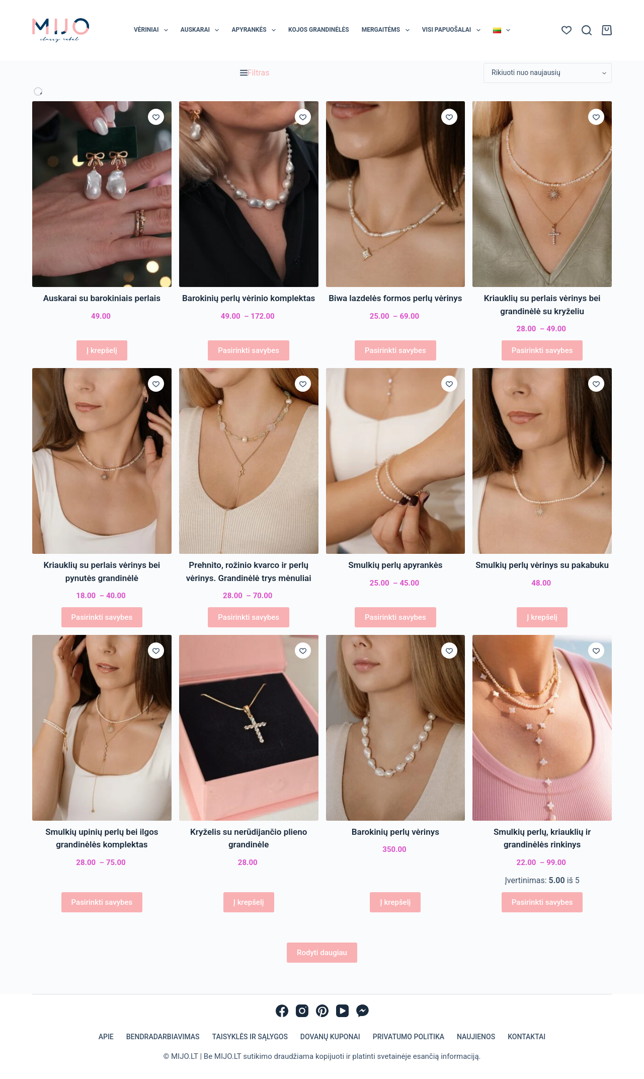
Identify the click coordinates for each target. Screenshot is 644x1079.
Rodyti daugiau (322, 952)
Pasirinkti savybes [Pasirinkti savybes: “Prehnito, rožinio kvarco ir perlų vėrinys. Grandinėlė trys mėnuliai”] (248, 617)
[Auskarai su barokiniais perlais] (102, 194)
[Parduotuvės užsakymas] (548, 73)
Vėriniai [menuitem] (153, 30)
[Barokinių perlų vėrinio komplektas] (248, 194)
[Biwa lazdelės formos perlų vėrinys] (395, 194)
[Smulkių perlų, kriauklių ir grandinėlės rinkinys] (542, 728)
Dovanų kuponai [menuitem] (330, 1037)
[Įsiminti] (156, 117)
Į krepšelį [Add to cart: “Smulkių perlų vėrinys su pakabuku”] (542, 617)
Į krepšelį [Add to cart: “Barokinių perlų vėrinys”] (395, 902)
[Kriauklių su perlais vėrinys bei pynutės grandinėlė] (102, 461)
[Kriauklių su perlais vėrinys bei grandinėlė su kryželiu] (542, 194)
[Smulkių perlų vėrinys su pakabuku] (542, 461)
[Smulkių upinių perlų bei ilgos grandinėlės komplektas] (102, 728)
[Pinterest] (322, 1010)
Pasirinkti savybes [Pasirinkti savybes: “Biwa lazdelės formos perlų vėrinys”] (395, 350)
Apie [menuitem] (106, 1037)
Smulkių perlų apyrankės (395, 565)
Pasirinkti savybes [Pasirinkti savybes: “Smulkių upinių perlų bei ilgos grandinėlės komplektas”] (102, 902)
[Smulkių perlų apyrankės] (395, 461)
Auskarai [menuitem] (202, 30)
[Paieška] (587, 30)
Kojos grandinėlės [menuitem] (318, 29)
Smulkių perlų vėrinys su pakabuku (542, 565)
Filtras (255, 73)
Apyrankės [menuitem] (255, 30)
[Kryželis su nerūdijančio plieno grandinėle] (248, 728)
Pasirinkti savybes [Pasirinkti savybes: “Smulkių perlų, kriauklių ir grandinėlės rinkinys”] (542, 902)
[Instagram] (302, 1010)
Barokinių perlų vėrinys (395, 832)
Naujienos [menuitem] (476, 1037)
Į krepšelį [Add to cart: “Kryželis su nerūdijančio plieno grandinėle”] (248, 902)
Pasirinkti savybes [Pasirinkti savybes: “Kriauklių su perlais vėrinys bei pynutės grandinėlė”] (102, 617)
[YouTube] (342, 1010)
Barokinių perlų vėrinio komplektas (248, 298)
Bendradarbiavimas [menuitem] (163, 1037)
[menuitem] (501, 30)
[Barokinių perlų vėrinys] (395, 728)
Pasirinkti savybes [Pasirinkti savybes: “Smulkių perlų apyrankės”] (395, 617)
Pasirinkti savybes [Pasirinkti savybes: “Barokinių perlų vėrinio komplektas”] (248, 350)
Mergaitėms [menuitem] (388, 30)
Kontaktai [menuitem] (526, 1037)
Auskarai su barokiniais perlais (101, 298)
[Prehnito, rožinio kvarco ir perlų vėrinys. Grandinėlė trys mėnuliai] (248, 461)
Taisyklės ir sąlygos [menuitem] (250, 1037)
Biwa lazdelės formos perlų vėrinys (395, 298)
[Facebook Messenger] (362, 1010)
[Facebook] (282, 1010)
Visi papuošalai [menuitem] (453, 30)
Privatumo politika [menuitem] (408, 1037)
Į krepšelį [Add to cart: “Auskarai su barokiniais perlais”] (102, 350)
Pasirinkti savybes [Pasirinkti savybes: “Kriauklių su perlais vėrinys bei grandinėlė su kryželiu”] (542, 350)
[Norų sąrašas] (566, 30)
